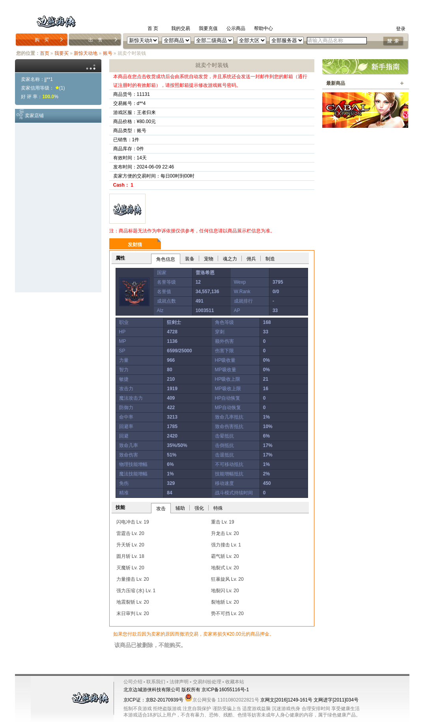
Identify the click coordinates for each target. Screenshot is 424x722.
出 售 (95, 40)
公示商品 (235, 28)
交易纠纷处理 (207, 682)
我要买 (61, 53)
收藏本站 (234, 682)
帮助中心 (263, 28)
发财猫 (135, 244)
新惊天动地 (85, 53)
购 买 (42, 40)
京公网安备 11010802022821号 (222, 700)
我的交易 (180, 28)
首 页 (153, 28)
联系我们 (155, 682)
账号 (107, 53)
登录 (400, 29)
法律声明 (179, 682)
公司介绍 (132, 682)
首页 (44, 53)
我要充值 (208, 28)
